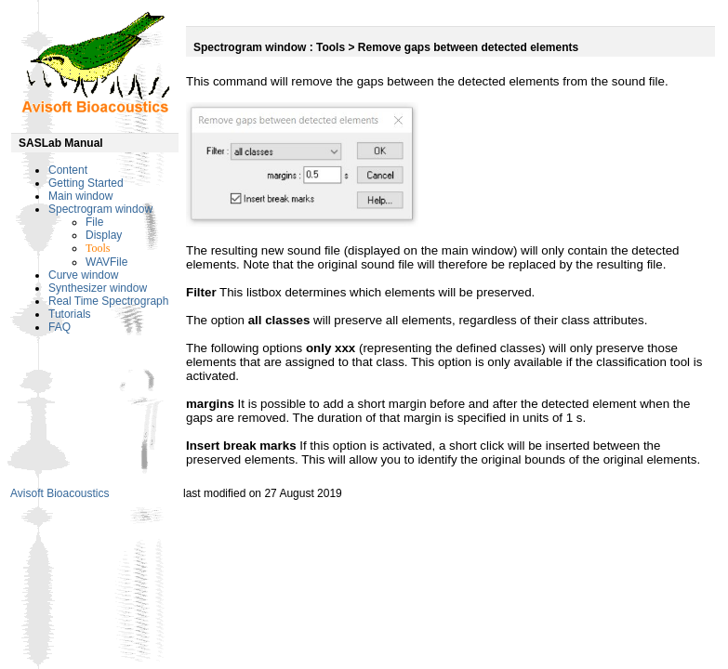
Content (67, 170)
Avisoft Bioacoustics (60, 493)
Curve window (83, 275)
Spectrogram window (100, 209)
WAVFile (106, 262)
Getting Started (86, 183)
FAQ (59, 327)
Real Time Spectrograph (108, 301)
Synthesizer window (97, 288)
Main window (80, 196)
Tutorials (69, 314)
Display (104, 235)
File (94, 222)
